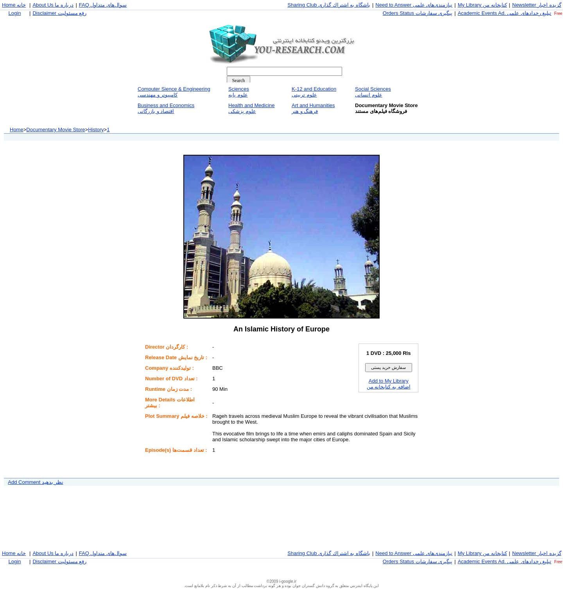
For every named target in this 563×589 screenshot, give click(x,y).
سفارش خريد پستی (388, 367)
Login (15, 13)
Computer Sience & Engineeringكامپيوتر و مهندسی (174, 92)
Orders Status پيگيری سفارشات (417, 13)
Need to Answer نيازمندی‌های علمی (413, 5)
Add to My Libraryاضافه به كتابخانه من (389, 384)
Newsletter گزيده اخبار (536, 5)
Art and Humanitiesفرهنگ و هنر (313, 108)
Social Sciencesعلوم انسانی (373, 92)
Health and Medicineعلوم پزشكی (251, 108)
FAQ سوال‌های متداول (103, 5)
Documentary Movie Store (55, 129)
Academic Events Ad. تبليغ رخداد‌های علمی (505, 13)
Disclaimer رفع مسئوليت (59, 13)
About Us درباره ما (53, 5)
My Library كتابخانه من (482, 5)
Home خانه (14, 5)
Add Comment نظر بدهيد (35, 482)
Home (16, 129)
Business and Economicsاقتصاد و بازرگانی (166, 108)
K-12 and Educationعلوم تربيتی (314, 92)
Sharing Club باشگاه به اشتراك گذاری (328, 5)
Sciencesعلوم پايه (238, 92)
